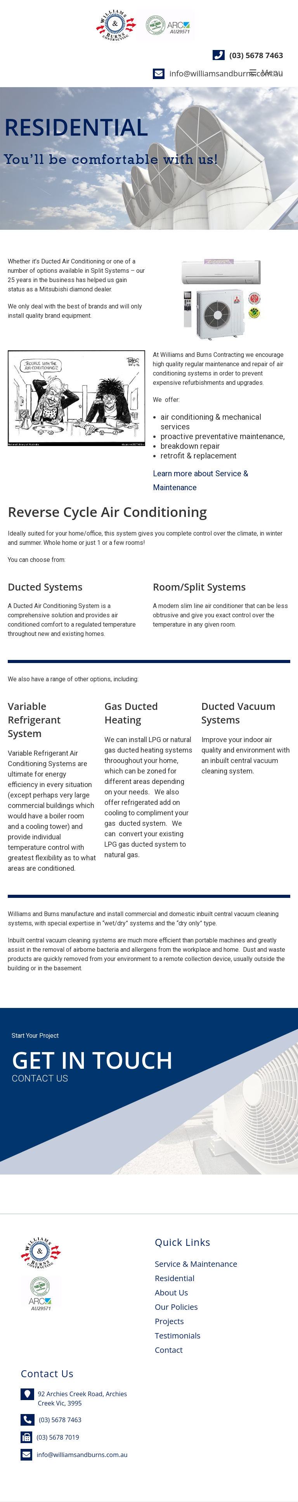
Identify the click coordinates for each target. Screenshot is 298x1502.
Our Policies (176, 1307)
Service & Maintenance (196, 1264)
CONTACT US (40, 1078)
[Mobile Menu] (266, 72)
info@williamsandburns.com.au (226, 74)
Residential (174, 1278)
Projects (169, 1321)
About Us (171, 1292)
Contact (169, 1350)
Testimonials (178, 1335)
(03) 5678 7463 (256, 55)
